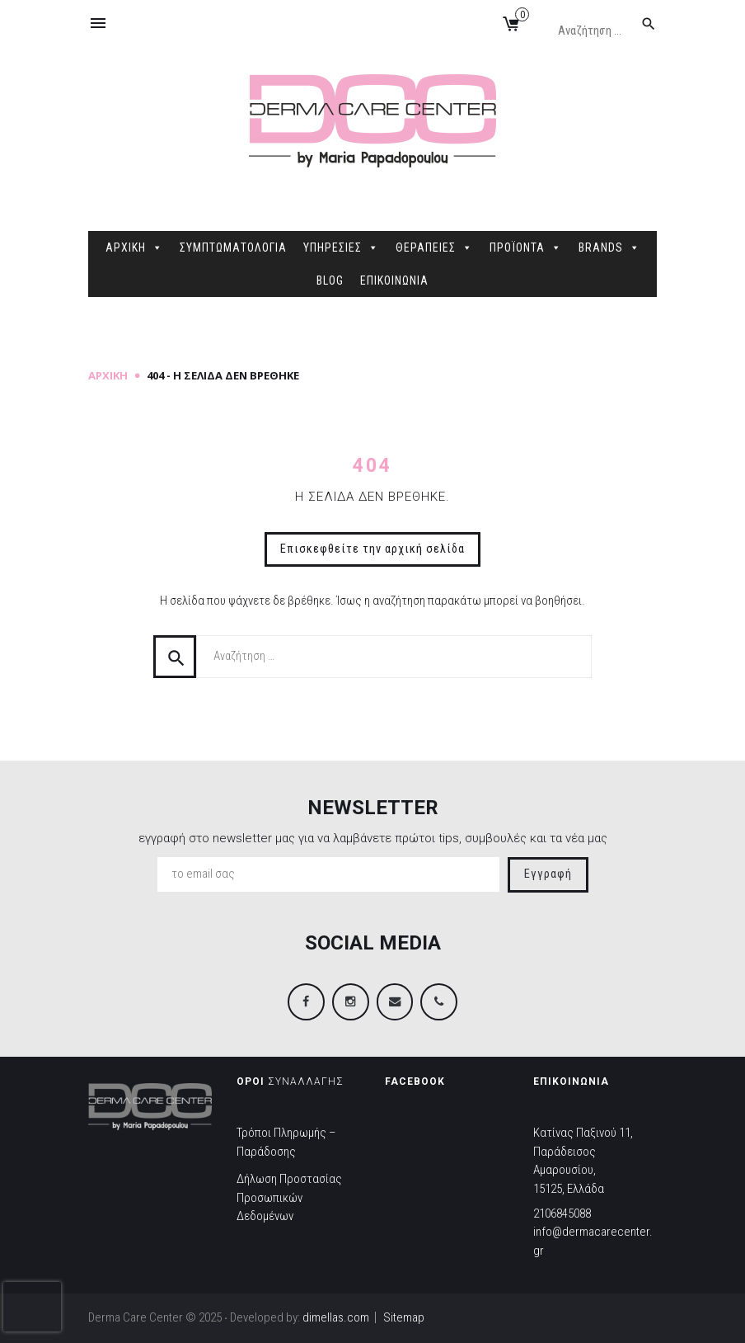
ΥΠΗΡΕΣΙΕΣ (341, 247)
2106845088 (562, 1213)
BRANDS (609, 247)
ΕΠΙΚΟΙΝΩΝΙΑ (394, 280)
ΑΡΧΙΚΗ (134, 247)
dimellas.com (335, 1317)
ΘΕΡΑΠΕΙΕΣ (434, 247)
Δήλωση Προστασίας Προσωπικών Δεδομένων (289, 1198)
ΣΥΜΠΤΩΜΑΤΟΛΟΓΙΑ (233, 247)
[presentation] (32, 1306)
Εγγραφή (548, 874)
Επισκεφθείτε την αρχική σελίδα (372, 549)
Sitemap (403, 1317)
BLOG (330, 280)
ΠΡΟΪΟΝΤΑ (526, 247)
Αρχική (108, 375)
